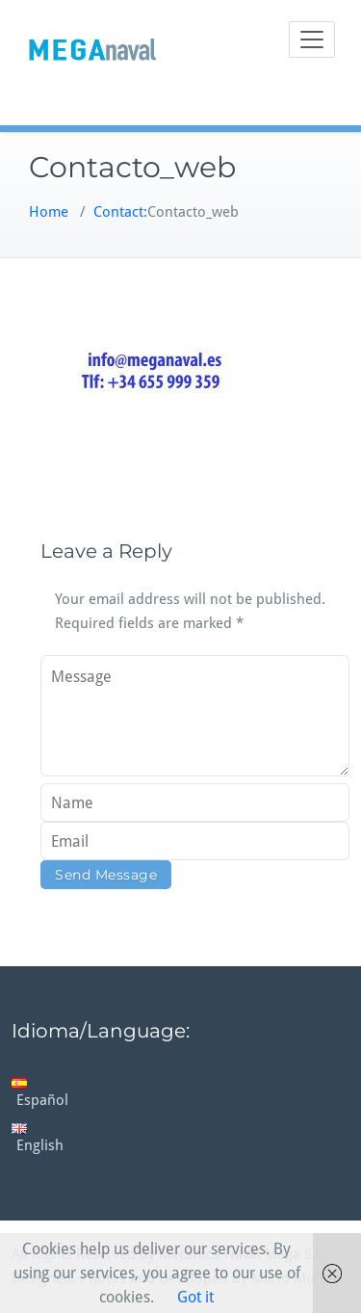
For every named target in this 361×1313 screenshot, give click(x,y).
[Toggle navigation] (312, 39)
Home (48, 212)
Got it (195, 1297)
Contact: (120, 212)
